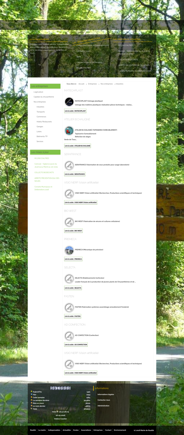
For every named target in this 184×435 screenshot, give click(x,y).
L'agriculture (38, 92)
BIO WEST (70, 210)
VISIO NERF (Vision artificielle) (81, 182)
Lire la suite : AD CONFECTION (76, 344)
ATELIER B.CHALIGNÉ (77, 119)
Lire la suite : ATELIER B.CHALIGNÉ (77, 146)
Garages (40, 127)
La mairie (47, 25)
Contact (131, 25)
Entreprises (117, 25)
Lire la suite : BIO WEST (73, 231)
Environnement (145, 25)
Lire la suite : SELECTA (73, 288)
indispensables (63, 44)
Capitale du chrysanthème (44, 97)
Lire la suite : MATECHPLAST (75, 111)
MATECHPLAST (73, 90)
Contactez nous (104, 400)
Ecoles (89, 25)
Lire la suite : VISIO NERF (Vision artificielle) (81, 202)
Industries (40, 107)
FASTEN (69, 296)
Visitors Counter (60, 419)
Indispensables (62, 25)
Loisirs (39, 132)
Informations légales (106, 394)
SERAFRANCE (72, 154)
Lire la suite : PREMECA (73, 259)
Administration (103, 406)
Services (40, 141)
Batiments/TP (42, 136)
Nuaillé (35, 25)
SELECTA (69, 267)
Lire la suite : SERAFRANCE (75, 174)
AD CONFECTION (74, 324)
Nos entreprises (40, 102)
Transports (41, 112)
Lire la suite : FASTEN (72, 316)
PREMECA (70, 239)
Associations (102, 25)
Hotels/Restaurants (44, 122)
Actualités (78, 25)
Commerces (41, 117)
